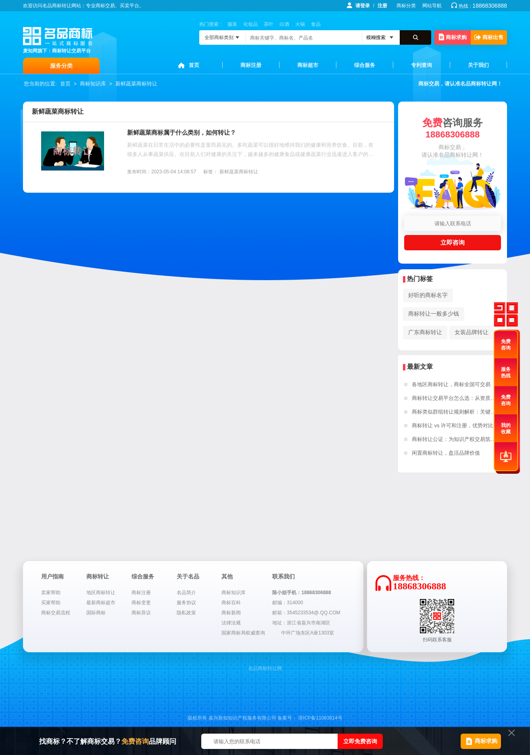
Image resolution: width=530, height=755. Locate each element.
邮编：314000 (287, 602)
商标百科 (231, 602)
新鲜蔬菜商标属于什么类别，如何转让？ (181, 132)
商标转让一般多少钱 (433, 313)
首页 (194, 65)
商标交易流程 (55, 613)
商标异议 (141, 613)
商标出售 (488, 37)
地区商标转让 (100, 592)
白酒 (284, 24)
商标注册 (250, 65)
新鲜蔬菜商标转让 (136, 84)
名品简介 (186, 592)
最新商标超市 (100, 602)
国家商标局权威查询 (243, 633)
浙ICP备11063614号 (320, 718)
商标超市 (307, 65)
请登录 (362, 5)
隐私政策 (186, 613)
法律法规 (231, 623)
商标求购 (453, 36)
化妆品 (250, 24)
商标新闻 (231, 613)
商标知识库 (93, 84)
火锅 (300, 24)
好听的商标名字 (428, 295)
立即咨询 (452, 242)
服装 (232, 24)
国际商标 (96, 613)
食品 (316, 24)
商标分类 (406, 5)
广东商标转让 (425, 332)
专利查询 (421, 65)
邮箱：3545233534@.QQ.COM (306, 613)
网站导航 (432, 5)
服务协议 (186, 602)
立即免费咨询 (360, 741)
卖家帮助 (51, 592)
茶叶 (268, 24)
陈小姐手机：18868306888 (301, 592)
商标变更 (141, 602)
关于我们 (478, 65)
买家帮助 (51, 602)
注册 (382, 5)
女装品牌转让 (471, 332)
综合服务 (364, 65)
